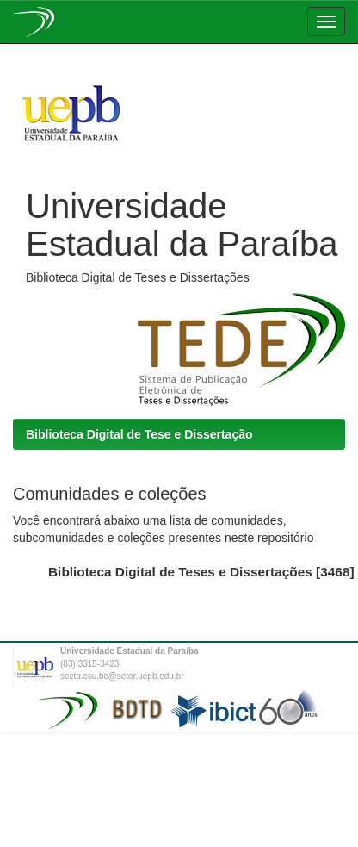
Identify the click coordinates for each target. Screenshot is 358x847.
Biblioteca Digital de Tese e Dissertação (139, 434)
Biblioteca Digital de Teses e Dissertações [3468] (201, 571)
